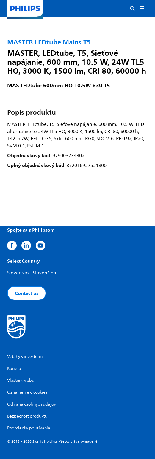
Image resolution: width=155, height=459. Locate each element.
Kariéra (14, 368)
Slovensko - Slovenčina (31, 273)
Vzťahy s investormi (25, 356)
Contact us (26, 293)
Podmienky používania (28, 428)
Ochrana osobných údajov (31, 404)
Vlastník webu (20, 380)
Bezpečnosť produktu (27, 416)
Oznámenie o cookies (27, 392)
